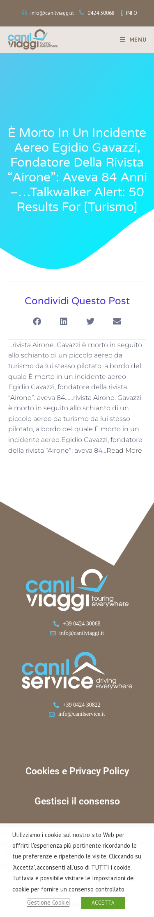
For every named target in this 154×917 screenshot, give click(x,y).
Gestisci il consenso (77, 801)
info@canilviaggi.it (52, 12)
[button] (37, 322)
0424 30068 (101, 12)
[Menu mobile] (130, 39)
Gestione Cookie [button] (48, 902)
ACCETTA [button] (103, 902)
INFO (131, 12)
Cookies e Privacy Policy (77, 771)
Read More (124, 450)
